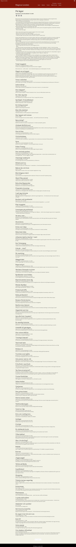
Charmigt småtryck (22, 156)
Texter (48, 3)
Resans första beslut (22, 298)
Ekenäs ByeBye (20, 283)
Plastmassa (19, 491)
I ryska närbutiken (22, 496)
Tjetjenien (19, 385)
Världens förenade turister (25, 268)
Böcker (43, 3)
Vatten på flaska (21, 462)
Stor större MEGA (21, 331)
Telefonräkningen (21, 402)
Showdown (19, 220)
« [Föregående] (35, 537)
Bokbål (17, 445)
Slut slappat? (20, 88)
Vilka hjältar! (20, 432)
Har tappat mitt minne (23, 113)
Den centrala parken (22, 150)
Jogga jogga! (20, 456)
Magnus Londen (22, 3)
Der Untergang (20, 241)
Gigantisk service (21, 308)
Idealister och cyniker (23, 502)
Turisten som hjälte (22, 352)
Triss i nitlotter (21, 78)
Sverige (18, 422)
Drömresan (19, 485)
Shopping (18, 473)
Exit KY (18, 517)
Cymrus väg (20, 407)
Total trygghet (20, 62)
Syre (17, 140)
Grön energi (19, 523)
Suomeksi (59, 1)
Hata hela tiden (20, 230)
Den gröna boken (21, 390)
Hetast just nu (20, 161)
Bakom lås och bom (22, 166)
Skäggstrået (19, 258)
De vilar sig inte (21, 93)
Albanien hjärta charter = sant (26, 235)
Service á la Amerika (22, 507)
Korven (18, 450)
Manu (60, 3)
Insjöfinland (19, 467)
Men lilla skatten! (21, 108)
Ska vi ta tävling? (21, 439)
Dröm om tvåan (21, 225)
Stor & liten (19, 130)
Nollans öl (19, 347)
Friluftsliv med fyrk (22, 362)
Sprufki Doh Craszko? (23, 314)
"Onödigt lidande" (21, 336)
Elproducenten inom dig (24, 278)
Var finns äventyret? (22, 368)
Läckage (18, 417)
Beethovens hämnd (22, 303)
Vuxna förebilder (21, 375)
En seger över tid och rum (24, 512)
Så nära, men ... (20, 214)
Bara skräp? (19, 118)
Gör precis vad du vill (23, 357)
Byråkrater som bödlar (23, 273)
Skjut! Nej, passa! (21, 176)
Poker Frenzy (20, 145)
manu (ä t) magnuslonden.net (48, 73)
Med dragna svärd (21, 171)
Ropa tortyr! (19, 263)
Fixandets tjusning (22, 186)
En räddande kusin (22, 427)
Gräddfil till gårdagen (23, 326)
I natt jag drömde (21, 191)
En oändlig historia (22, 321)
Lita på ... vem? (20, 246)
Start (39, 3)
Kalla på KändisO (21, 293)
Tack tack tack (20, 341)
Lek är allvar (20, 83)
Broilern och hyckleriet (23, 198)
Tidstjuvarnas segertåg (24, 478)
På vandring (19, 252)
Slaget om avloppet (22, 70)
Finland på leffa (21, 288)
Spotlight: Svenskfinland (24, 98)
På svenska (54, 1)
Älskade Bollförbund (22, 123)
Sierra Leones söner (22, 396)
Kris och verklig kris (22, 412)
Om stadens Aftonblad (23, 528)
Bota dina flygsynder (22, 181)
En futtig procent (21, 103)
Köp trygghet (20, 203)
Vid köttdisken (20, 135)
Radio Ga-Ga (54, 3)
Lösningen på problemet (24, 208)
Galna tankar (20, 380)
